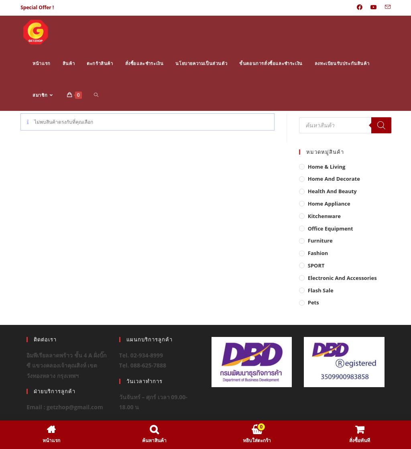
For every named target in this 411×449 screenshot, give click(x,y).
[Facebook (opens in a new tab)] (359, 8)
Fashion (318, 253)
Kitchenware (324, 216)
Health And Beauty (332, 191)
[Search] (381, 125)
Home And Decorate (334, 178)
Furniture (320, 240)
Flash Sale (321, 290)
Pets (313, 302)
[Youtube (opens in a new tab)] (373, 8)
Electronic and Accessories (342, 278)
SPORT (316, 265)
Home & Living (327, 166)
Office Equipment (330, 228)
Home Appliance (329, 203)
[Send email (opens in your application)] (386, 8)
